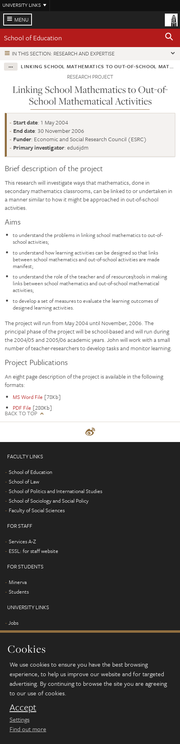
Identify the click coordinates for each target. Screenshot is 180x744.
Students (19, 592)
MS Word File (28, 397)
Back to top (21, 413)
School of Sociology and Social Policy (49, 501)
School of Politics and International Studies (55, 491)
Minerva (18, 582)
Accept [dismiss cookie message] (23, 707)
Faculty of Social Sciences (37, 510)
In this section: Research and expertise (63, 53)
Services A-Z (22, 541)
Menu (21, 20)
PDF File (22, 408)
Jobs (13, 623)
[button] (169, 37)
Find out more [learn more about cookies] (28, 728)
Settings (20, 719)
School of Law (24, 481)
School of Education (33, 38)
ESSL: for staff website (33, 551)
